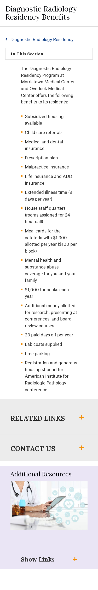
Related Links (37, 418)
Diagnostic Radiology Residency (41, 39)
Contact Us (32, 449)
